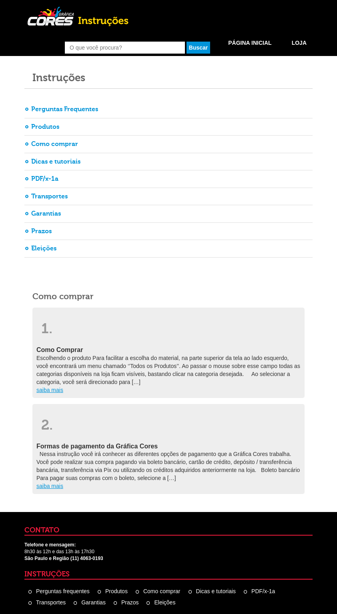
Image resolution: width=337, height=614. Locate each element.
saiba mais (49, 390)
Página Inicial (249, 43)
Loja (299, 43)
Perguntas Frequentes (64, 109)
